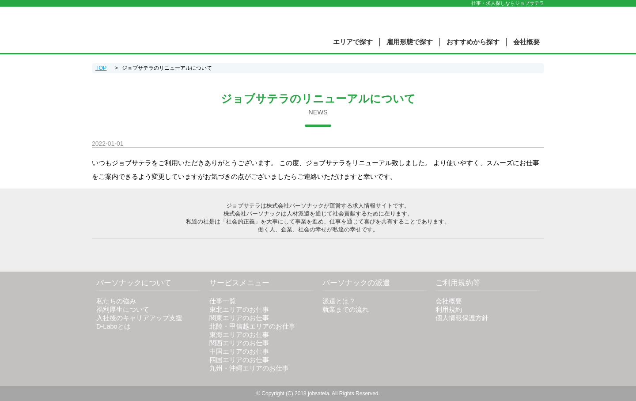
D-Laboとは (113, 326)
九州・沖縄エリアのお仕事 (249, 368)
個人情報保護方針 (461, 318)
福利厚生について (122, 309)
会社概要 (526, 41)
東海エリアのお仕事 (239, 334)
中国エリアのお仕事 (239, 351)
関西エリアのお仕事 (239, 343)
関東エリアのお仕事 (239, 318)
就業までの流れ (345, 309)
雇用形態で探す (409, 41)
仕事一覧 (222, 301)
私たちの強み (116, 301)
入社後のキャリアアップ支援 (139, 318)
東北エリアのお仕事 (239, 309)
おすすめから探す (473, 41)
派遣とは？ (339, 301)
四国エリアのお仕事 (239, 359)
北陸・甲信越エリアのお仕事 (252, 326)
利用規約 (448, 309)
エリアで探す (353, 41)
